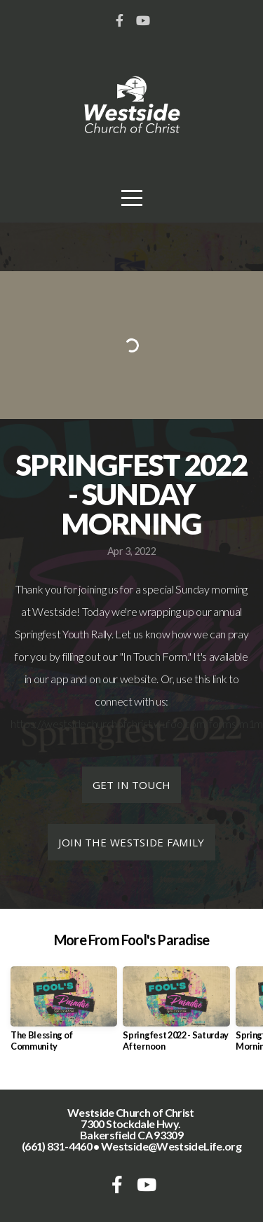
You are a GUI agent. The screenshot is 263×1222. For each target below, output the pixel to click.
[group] (64, 1014)
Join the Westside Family (131, 842)
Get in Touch (132, 785)
